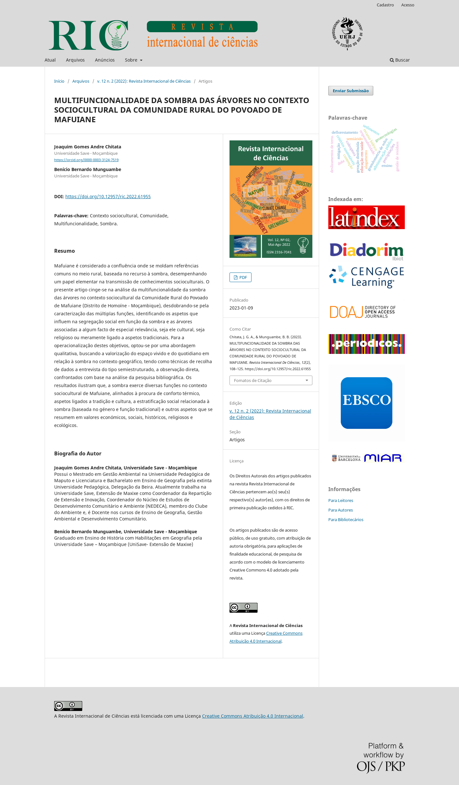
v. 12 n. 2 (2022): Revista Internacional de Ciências (144, 81)
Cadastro (385, 5)
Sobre (132, 60)
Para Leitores (340, 500)
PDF (242, 277)
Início (59, 81)
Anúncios (105, 60)
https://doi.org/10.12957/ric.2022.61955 (108, 196)
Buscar (400, 60)
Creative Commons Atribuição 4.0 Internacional (252, 716)
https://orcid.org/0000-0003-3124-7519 (86, 160)
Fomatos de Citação (253, 380)
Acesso (407, 5)
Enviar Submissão (351, 90)
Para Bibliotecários (345, 519)
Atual (50, 60)
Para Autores (340, 510)
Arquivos (75, 60)
